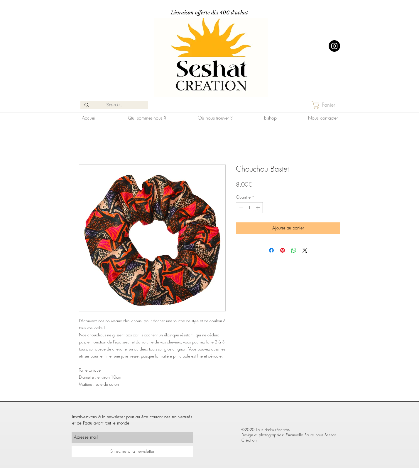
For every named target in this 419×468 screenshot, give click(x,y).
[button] (328, 105)
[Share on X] (304, 250)
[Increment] (258, 207)
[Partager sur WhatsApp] (293, 250)
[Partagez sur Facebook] (271, 250)
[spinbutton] (249, 207)
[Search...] (114, 104)
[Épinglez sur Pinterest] (282, 250)
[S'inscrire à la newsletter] (132, 451)
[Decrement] (240, 207)
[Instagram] (334, 46)
